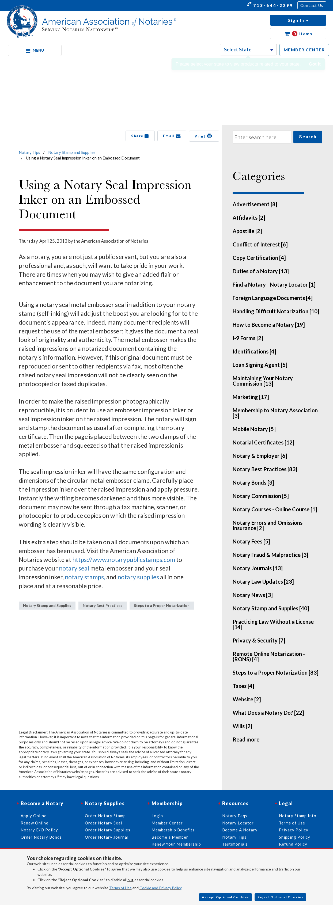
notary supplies (138, 577)
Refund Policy (293, 844)
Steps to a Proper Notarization (162, 605)
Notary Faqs (234, 815)
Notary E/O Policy (39, 829)
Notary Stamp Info (297, 815)
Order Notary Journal (106, 837)
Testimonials (235, 844)
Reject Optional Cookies (281, 897)
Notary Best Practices (102, 605)
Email (172, 136)
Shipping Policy (294, 837)
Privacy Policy (293, 829)
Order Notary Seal (103, 822)
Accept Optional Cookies (225, 897)
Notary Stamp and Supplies (72, 152)
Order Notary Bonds (41, 837)
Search (308, 136)
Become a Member (170, 837)
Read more (246, 739)
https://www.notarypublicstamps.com (123, 559)
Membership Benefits (173, 829)
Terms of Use (120, 887)
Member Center (167, 822)
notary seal (74, 568)
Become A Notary (240, 829)
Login (157, 815)
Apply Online (34, 815)
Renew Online (34, 822)
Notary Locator (238, 822)
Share (140, 136)
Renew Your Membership (176, 844)
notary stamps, (85, 577)
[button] (298, 20)
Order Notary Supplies (107, 829)
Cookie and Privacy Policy (160, 887)
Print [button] (204, 136)
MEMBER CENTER (304, 49)
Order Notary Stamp (105, 815)
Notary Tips (29, 152)
